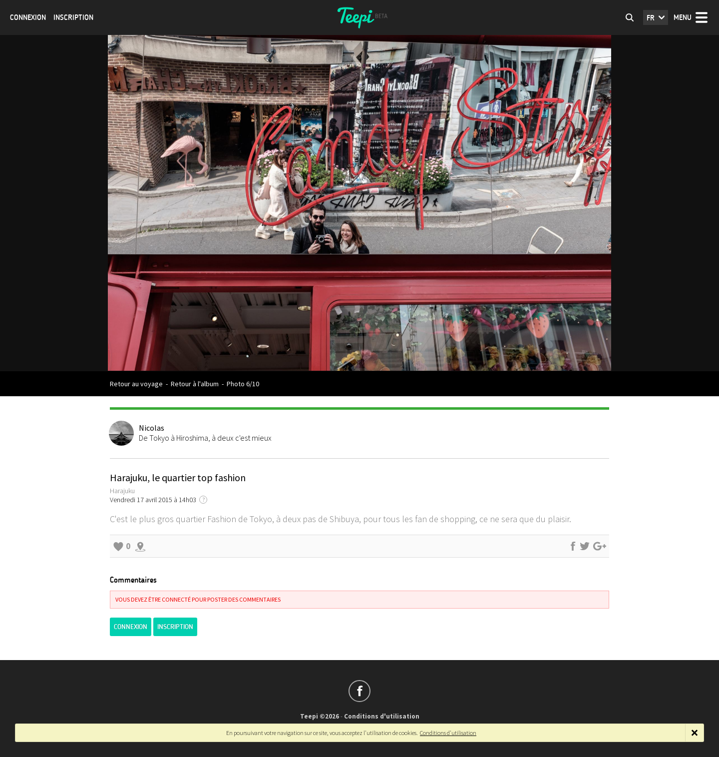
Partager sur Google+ (600, 546)
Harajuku (122, 490)
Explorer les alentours (140, 546)
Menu (683, 17)
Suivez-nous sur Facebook (359, 691)
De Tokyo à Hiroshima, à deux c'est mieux (205, 438)
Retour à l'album (195, 383)
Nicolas (151, 428)
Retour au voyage (136, 383)
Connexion (28, 17)
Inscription (73, 17)
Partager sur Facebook (572, 546)
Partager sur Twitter (584, 546)
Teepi (359, 17)
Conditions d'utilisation (381, 716)
